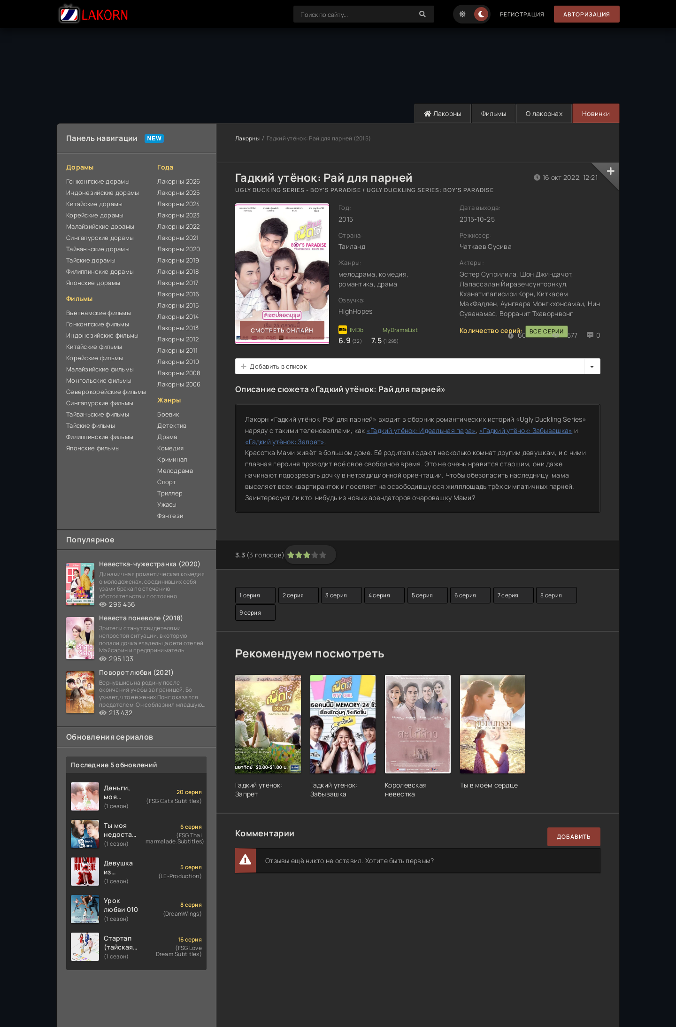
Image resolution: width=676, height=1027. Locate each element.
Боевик (168, 414)
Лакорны (442, 113)
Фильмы (494, 113)
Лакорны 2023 (178, 215)
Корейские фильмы (94, 358)
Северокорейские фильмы (106, 391)
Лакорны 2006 (178, 384)
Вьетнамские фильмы (98, 313)
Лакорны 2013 (178, 328)
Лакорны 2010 (178, 361)
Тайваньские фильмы (97, 414)
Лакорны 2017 (178, 282)
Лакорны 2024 (178, 204)
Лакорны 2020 (178, 249)
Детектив (171, 425)
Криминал (172, 459)
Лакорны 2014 (178, 316)
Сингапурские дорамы (100, 237)
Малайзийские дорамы (100, 226)
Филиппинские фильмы (99, 436)
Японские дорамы (93, 282)
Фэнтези (170, 515)
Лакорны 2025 (178, 192)
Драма (167, 436)
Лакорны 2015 (178, 305)
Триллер (170, 493)
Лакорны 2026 (178, 181)
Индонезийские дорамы (102, 192)
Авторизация (586, 14)
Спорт (166, 482)
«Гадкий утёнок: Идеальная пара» (421, 430)
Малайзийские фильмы (100, 369)
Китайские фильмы (94, 346)
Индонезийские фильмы (102, 335)
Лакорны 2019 (178, 260)
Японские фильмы (93, 448)
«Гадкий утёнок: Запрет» (284, 441)
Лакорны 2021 (178, 237)
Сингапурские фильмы (99, 403)
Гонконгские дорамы (98, 181)
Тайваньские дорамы (98, 249)
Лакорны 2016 (178, 294)
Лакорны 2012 (178, 339)
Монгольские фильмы (98, 380)
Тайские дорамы (90, 260)
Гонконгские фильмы (97, 324)
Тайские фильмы (90, 425)
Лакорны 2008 (178, 373)
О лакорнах (544, 113)
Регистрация (522, 14)
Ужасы (167, 504)
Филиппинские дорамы (100, 271)
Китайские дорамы (94, 204)
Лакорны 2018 (178, 271)
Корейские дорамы (94, 215)
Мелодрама (175, 470)
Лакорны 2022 (178, 226)
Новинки (596, 113)
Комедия (170, 448)
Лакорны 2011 (177, 350)
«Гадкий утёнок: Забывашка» (525, 430)
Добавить (574, 837)
